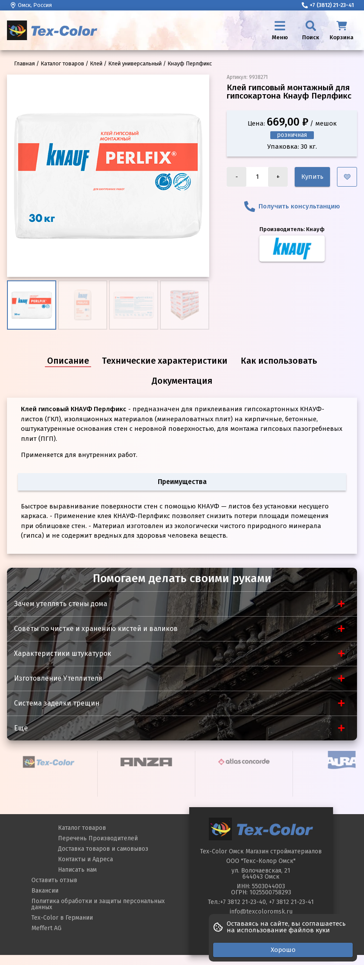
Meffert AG (46, 928)
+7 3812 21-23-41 (291, 902)
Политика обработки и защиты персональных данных (98, 904)
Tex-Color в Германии (62, 917)
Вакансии (44, 890)
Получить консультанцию (292, 206)
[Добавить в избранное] (347, 177)
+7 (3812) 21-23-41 (328, 5)
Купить (312, 177)
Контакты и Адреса (85, 859)
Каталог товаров (82, 828)
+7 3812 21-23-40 (243, 902)
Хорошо (283, 950)
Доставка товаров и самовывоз (103, 848)
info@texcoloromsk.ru (261, 911)
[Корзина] (341, 30)
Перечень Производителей (98, 838)
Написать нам (77, 869)
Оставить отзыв (54, 880)
